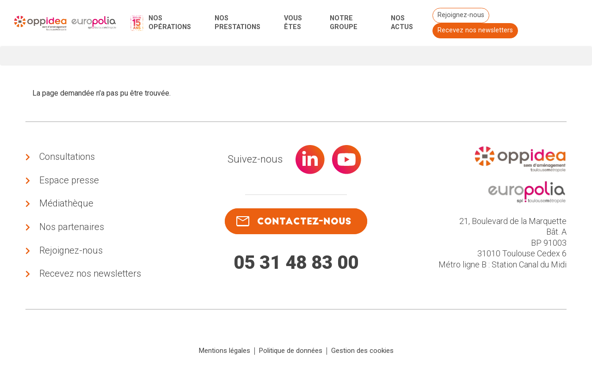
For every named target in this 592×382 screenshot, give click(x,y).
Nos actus (402, 22)
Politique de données (290, 351)
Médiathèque (66, 203)
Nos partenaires (71, 227)
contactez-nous (293, 221)
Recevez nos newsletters (474, 30)
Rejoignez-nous (460, 15)
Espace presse (69, 180)
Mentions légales (224, 351)
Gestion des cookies (362, 351)
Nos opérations (169, 22)
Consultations (67, 156)
